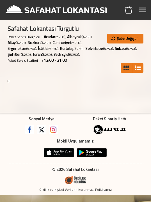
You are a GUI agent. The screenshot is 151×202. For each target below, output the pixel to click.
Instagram (53, 129)
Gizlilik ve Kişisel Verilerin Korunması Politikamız (75, 189)
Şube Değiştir (124, 38)
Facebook (29, 129)
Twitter (41, 129)
